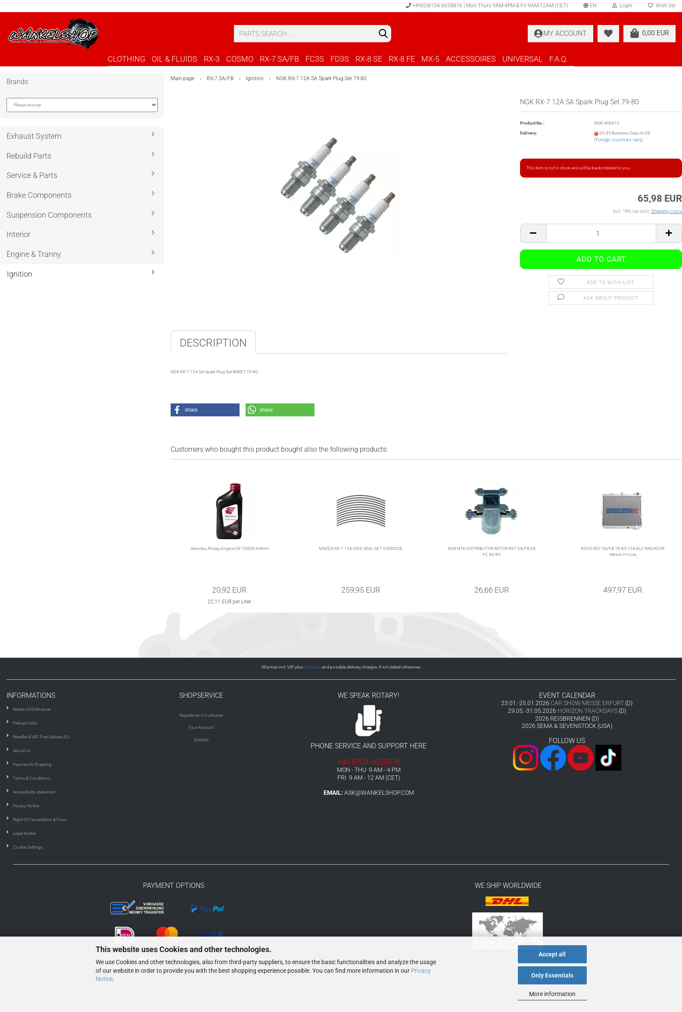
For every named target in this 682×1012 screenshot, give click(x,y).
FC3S (314, 58)
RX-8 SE (368, 58)
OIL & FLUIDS (174, 58)
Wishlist (201, 739)
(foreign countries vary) (618, 140)
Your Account (201, 727)
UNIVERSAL (522, 58)
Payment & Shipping (32, 764)
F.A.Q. (558, 58)
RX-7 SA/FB (279, 58)
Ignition (19, 273)
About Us (22, 750)
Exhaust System (34, 136)
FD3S (339, 58)
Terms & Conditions (31, 778)
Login (622, 6)
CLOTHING (126, 58)
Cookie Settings (28, 847)
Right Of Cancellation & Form (40, 819)
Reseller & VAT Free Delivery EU (41, 736)
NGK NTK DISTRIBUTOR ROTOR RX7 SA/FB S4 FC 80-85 (492, 551)
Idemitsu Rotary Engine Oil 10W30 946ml (229, 548)
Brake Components (39, 195)
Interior (18, 234)
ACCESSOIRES (471, 58)
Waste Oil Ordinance (31, 709)
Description (213, 343)
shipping (312, 667)
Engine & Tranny (33, 254)
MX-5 (430, 58)
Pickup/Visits (25, 723)
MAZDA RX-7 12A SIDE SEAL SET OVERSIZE (360, 548)
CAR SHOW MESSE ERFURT (587, 703)
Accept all (552, 954)
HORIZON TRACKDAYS (587, 710)
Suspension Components (49, 214)
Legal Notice (24, 833)
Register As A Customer (201, 715)
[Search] (383, 34)
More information (552, 993)
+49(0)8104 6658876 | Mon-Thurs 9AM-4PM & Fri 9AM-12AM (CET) (487, 6)
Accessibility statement (34, 792)
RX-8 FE (402, 58)
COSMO (239, 58)
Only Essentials (552, 975)
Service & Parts (31, 175)
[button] (205, 409)
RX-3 (212, 58)
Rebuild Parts (28, 155)
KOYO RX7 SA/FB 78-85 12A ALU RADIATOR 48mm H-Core (622, 551)
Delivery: (528, 133)
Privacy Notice (26, 805)
